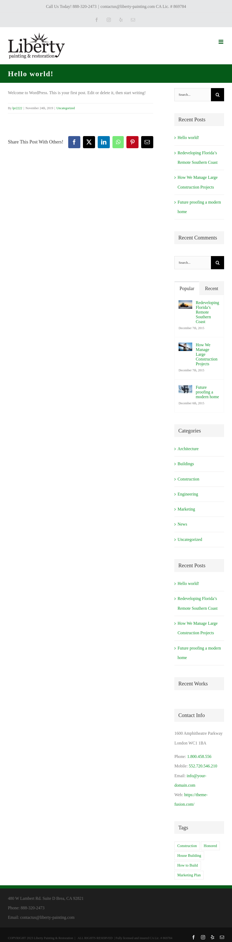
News (182, 524)
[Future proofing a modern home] (185, 389)
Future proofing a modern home (207, 392)
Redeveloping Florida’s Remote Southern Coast (207, 312)
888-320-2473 (33, 908)
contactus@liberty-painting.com (47, 917)
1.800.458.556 (199, 756)
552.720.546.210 (203, 766)
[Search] (217, 94)
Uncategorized (65, 108)
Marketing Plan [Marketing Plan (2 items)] (189, 875)
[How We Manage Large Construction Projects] (185, 347)
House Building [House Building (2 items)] (189, 855)
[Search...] (192, 94)
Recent (211, 288)
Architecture (188, 448)
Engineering (187, 494)
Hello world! (188, 137)
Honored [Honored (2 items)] (210, 846)
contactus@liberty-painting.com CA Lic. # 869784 (143, 6)
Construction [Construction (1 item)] (187, 846)
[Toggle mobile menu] (221, 42)
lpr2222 (17, 108)
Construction (188, 479)
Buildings (185, 464)
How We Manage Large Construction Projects (207, 354)
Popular (187, 288)
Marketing (186, 509)
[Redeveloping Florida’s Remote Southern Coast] (185, 305)
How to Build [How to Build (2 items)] (187, 865)
